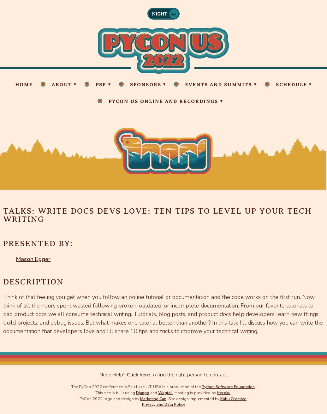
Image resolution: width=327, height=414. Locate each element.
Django (142, 392)
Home (24, 84)
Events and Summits (218, 84)
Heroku (223, 392)
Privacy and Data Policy (163, 404)
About (62, 84)
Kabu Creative (233, 398)
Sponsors (145, 84)
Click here (138, 374)
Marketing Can (153, 398)
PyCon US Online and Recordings (163, 101)
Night (159, 13)
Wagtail (165, 392)
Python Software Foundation (228, 386)
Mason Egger (33, 259)
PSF (101, 84)
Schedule (291, 84)
